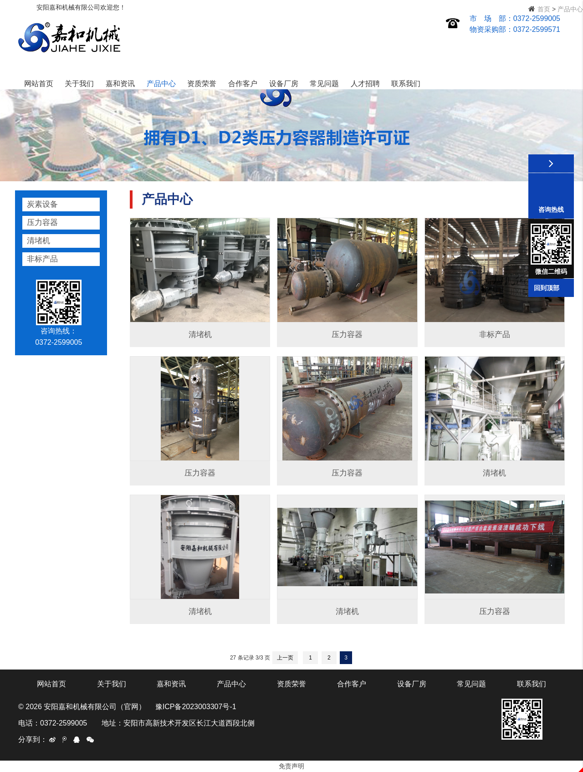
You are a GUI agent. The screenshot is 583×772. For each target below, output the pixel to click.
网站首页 (177, 47)
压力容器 (42, 222)
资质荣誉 (340, 47)
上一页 (285, 657)
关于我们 (217, 47)
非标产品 (42, 259)
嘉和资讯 (258, 47)
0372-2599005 (536, 18)
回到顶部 (546, 287)
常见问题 (462, 47)
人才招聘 (503, 47)
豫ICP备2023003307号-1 (195, 707)
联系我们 (544, 47)
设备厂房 (421, 47)
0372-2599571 (536, 29)
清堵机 (38, 240)
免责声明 (291, 766)
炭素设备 (42, 204)
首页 (543, 9)
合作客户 (381, 47)
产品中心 (299, 47)
